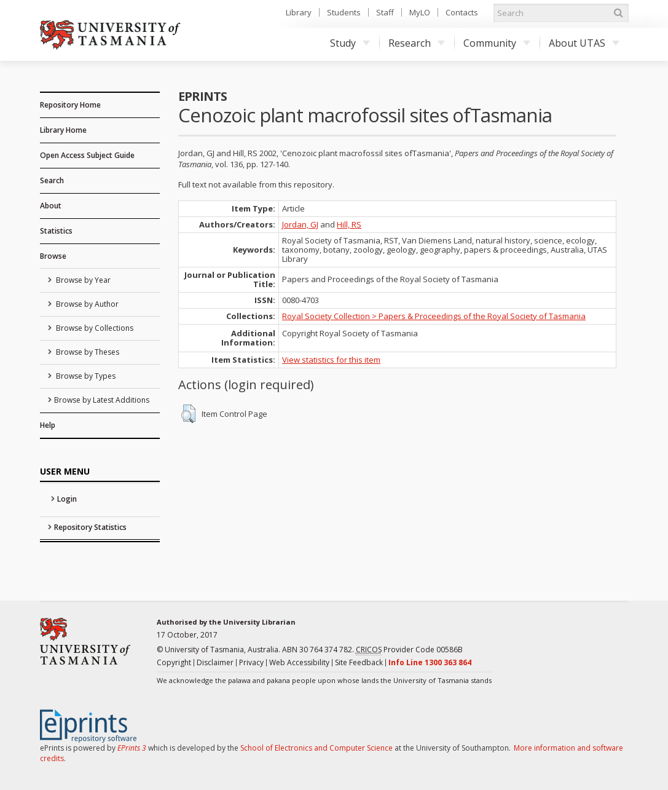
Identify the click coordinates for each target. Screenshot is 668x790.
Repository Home (70, 105)
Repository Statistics (90, 527)
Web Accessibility (299, 662)
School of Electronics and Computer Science (316, 748)
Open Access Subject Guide (87, 155)
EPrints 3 (131, 748)
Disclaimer (215, 662)
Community (496, 43)
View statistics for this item (331, 359)
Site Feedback (359, 662)
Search (52, 180)
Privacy (251, 662)
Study (350, 43)
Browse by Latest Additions (101, 400)
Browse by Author (86, 304)
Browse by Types (85, 376)
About (50, 205)
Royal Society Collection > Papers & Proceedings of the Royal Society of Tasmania (434, 316)
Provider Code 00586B (409, 649)
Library (299, 12)
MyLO (419, 12)
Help (47, 425)
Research (416, 43)
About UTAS (584, 43)
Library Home (63, 130)
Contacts (462, 12)
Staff (385, 12)
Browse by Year (82, 280)
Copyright (174, 662)
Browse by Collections (93, 328)
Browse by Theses (86, 352)
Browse (53, 256)
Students (344, 12)
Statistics (56, 231)
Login (67, 499)
